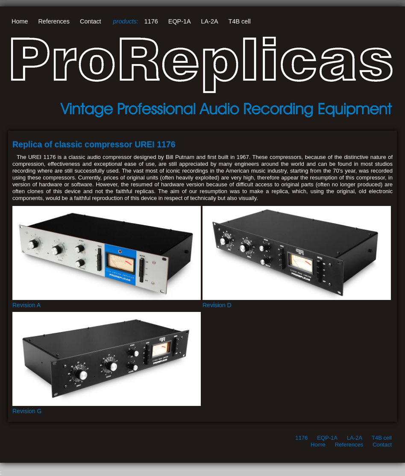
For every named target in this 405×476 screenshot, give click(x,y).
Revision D (296, 257)
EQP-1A (179, 21)
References (54, 21)
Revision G (106, 363)
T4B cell (240, 21)
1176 (151, 21)
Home (20, 21)
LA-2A (209, 21)
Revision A (106, 257)
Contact (90, 21)
